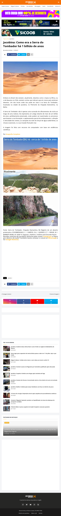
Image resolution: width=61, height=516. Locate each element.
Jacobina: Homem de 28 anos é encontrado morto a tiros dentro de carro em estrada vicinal (34, 380)
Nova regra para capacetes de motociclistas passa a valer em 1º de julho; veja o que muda (33, 354)
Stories (40, 513)
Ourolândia (50, 6)
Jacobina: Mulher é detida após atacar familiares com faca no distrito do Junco (32, 387)
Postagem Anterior (6, 294)
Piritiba (23, 6)
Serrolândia (30, 6)
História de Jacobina (24, 513)
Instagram (47, 236)
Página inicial (6, 39)
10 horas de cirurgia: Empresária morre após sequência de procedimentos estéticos (33, 393)
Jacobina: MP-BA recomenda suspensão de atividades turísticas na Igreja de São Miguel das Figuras (30, 430)
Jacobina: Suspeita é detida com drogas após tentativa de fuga (28, 373)
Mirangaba (37, 6)
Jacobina (12, 39)
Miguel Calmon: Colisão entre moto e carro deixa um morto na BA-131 (30, 360)
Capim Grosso (5, 6)
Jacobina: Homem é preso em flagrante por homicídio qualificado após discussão (33, 367)
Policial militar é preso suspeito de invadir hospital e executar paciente (30, 407)
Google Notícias (12, 239)
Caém (43, 6)
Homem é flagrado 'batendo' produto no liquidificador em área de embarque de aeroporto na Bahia (32, 401)
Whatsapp (52, 238)
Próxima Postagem (54, 294)
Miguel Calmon (15, 6)
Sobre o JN (34, 513)
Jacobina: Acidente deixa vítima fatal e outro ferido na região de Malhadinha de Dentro (32, 347)
